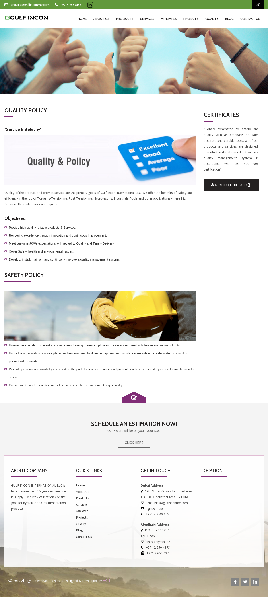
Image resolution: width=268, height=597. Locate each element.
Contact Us (250, 19)
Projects (191, 19)
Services (147, 19)
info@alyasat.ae (158, 542)
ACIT (107, 581)
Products (125, 19)
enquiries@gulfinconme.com (30, 5)
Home (82, 19)
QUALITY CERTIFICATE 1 (230, 185)
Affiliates (169, 19)
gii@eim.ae (154, 508)
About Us (101, 19)
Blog (229, 19)
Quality (212, 19)
